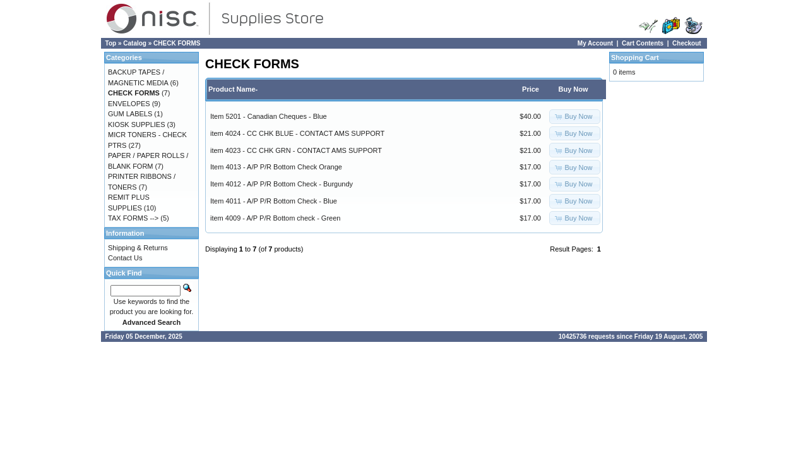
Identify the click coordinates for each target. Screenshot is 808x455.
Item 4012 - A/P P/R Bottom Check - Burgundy (281, 184)
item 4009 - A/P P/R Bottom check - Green (275, 218)
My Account (595, 43)
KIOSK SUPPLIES (136, 124)
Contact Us (125, 258)
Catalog (134, 43)
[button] (574, 116)
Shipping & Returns (138, 248)
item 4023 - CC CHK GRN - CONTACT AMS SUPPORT (296, 150)
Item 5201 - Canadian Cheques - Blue (268, 116)
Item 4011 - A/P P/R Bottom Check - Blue (273, 201)
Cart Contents (642, 43)
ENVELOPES (129, 103)
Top (111, 43)
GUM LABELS (130, 114)
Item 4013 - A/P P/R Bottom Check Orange (276, 167)
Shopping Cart (635, 57)
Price (530, 89)
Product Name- (233, 89)
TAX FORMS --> (133, 218)
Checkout (686, 43)
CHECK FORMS (176, 43)
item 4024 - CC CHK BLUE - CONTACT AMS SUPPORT (297, 133)
